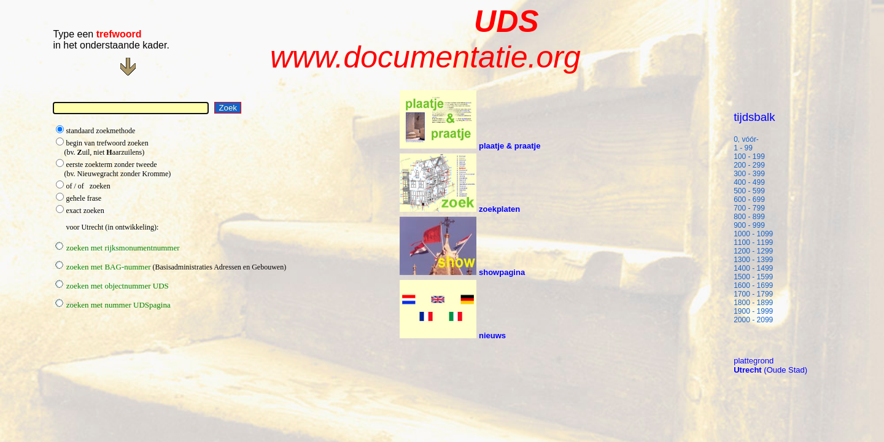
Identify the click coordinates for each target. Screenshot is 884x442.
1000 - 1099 (753, 234)
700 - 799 (753, 208)
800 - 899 (753, 216)
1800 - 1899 (753, 302)
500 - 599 (753, 191)
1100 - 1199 (753, 242)
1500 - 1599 (753, 277)
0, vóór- (746, 139)
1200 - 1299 (753, 251)
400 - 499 (753, 182)
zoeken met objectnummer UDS (110, 285)
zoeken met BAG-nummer (101, 266)
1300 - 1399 (753, 259)
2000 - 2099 (753, 320)
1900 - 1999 (753, 311)
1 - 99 (752, 148)
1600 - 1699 (753, 285)
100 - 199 (753, 156)
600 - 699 (753, 199)
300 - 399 (753, 173)
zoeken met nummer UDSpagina (111, 304)
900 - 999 (753, 225)
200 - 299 (753, 165)
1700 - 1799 (753, 294)
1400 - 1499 (753, 268)
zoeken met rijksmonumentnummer (116, 247)
